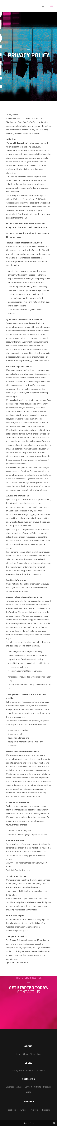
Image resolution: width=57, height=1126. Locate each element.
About (25, 1054)
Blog (39, 1054)
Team (32, 1054)
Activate (37, 1086)
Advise (19, 1086)
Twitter (23, 1109)
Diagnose (10, 1086)
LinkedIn (46, 1109)
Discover (47, 1086)
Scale (28, 1091)
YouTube (34, 1109)
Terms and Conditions (35, 1070)
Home (18, 1054)
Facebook (11, 1109)
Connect (28, 1086)
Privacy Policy (18, 1070)
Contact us (28, 992)
